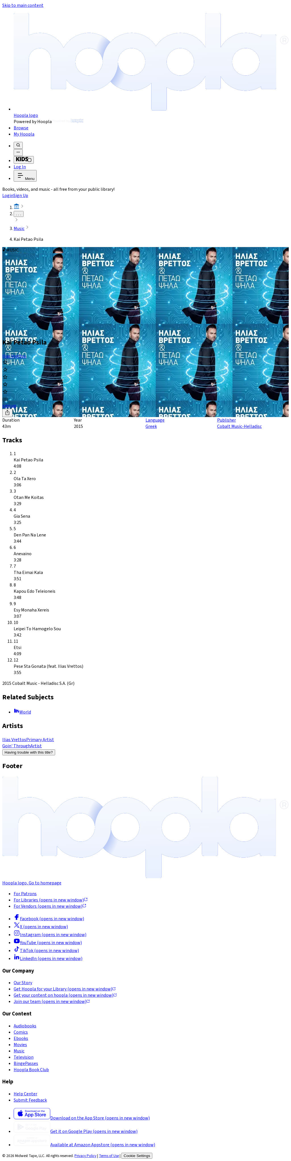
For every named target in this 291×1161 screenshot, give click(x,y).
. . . (18, 214)
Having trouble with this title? (29, 752)
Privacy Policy (85, 1155)
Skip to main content (22, 5)
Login (7, 195)
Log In (20, 167)
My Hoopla (24, 134)
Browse (21, 128)
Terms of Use (109, 1155)
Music (19, 228)
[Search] (18, 145)
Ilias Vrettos (14, 356)
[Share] (7, 413)
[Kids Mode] (24, 160)
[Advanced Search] (18, 152)
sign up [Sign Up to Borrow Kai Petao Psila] (9, 406)
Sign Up (20, 195)
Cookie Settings (137, 1156)
